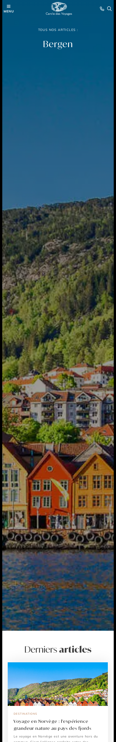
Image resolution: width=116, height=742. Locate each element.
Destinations (25, 713)
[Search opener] (109, 8)
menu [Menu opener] (9, 8)
